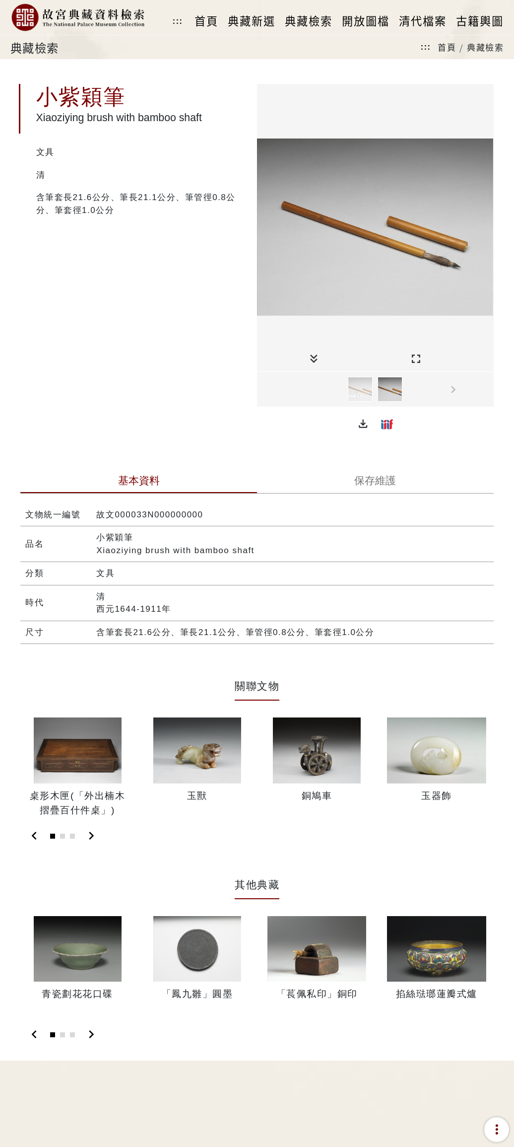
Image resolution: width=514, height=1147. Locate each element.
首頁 (447, 47)
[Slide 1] (52, 836)
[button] (363, 424)
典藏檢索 (485, 47)
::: (178, 21)
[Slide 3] (72, 836)
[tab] (138, 482)
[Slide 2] (62, 836)
